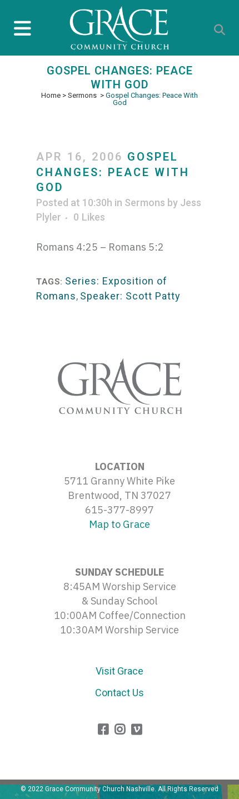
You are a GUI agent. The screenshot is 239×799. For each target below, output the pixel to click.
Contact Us (119, 692)
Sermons (82, 95)
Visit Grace (119, 671)
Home (51, 95)
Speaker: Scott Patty (130, 296)
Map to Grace (119, 524)
